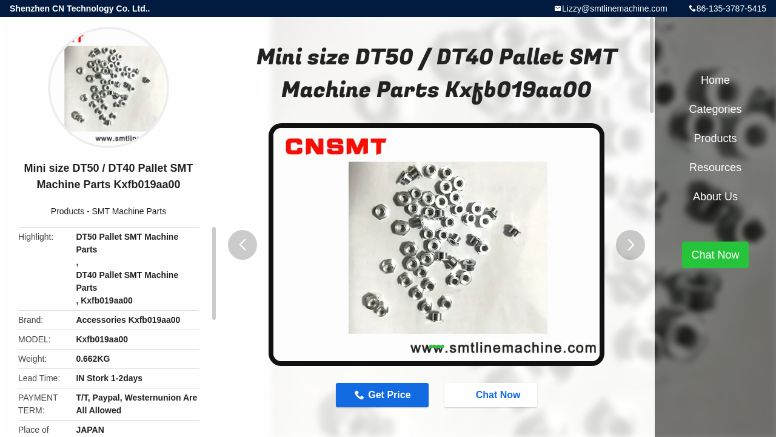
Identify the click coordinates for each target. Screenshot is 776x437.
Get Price (389, 395)
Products (67, 211)
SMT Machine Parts (129, 211)
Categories (715, 109)
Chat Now (492, 394)
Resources (715, 167)
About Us (715, 197)
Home (715, 80)
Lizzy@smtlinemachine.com (614, 8)
